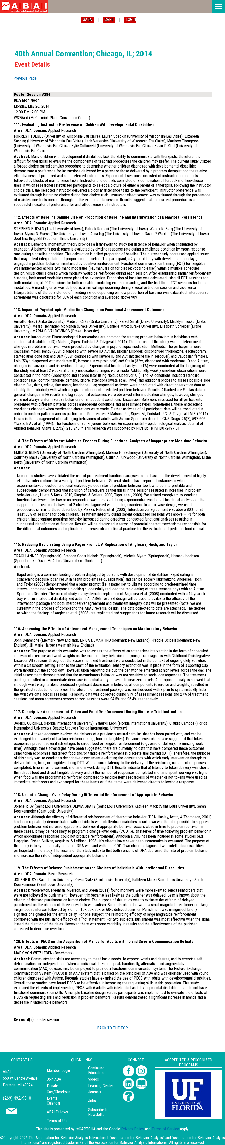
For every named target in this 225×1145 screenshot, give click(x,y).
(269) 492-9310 (17, 1098)
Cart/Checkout (58, 1092)
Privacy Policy (132, 1129)
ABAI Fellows (57, 1112)
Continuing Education (96, 1070)
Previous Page (25, 78)
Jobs (92, 1100)
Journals (94, 1092)
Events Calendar (53, 1101)
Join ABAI (54, 1079)
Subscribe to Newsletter (98, 1112)
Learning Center (100, 1085)
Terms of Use (57, 1120)
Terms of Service (165, 1129)
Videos (93, 1079)
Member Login (58, 1070)
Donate (52, 1085)
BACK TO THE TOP (112, 1028)
